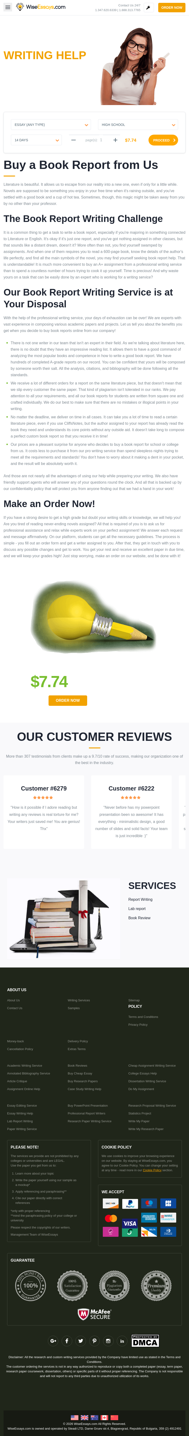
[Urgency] (36, 140)
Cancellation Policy (20, 1049)
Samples (74, 1008)
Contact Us (14, 1008)
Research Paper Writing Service (90, 1121)
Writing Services (79, 1000)
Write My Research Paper (146, 1129)
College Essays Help (142, 1073)
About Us (13, 1000)
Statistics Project (139, 1113)
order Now (69, 700)
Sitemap (134, 1000)
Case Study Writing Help (84, 1089)
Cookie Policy (152, 1170)
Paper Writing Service (22, 1129)
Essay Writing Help (20, 1113)
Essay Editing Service (22, 1105)
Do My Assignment (141, 1089)
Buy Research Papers (83, 1081)
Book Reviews (77, 1065)
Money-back (15, 1041)
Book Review (139, 918)
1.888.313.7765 (129, 10)
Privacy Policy (138, 1024)
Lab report (137, 908)
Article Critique (17, 1081)
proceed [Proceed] (164, 140)
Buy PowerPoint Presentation (88, 1105)
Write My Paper (138, 1121)
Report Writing (140, 899)
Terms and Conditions (143, 1016)
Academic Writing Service (24, 1065)
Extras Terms (77, 1049)
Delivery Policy (78, 1041)
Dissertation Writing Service (147, 1081)
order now (171, 7)
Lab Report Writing (20, 1121)
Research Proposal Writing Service (152, 1105)
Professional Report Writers (86, 1113)
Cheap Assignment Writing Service (152, 1065)
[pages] (101, 140)
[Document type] (51, 124)
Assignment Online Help (23, 1089)
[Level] (138, 124)
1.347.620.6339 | (106, 10)
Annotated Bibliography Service (28, 1073)
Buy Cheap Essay (80, 1073)
